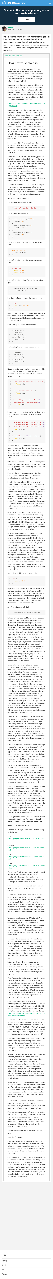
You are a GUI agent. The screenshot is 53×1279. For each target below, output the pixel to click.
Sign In (4, 1265)
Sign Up (4, 1261)
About (4, 1270)
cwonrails (11, 28)
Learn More (26, 20)
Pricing (4, 1274)
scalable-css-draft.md (13, 56)
